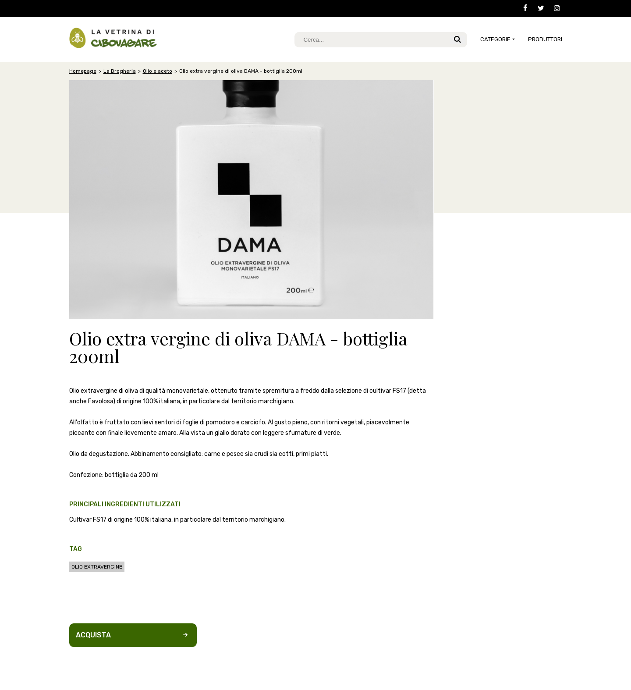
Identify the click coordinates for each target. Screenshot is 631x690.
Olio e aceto (157, 71)
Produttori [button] (545, 39)
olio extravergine (96, 567)
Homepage (82, 71)
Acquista (133, 635)
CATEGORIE (495, 39)
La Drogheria (119, 71)
